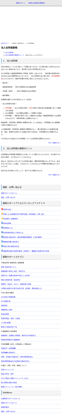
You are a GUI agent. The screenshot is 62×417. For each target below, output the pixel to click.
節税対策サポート (5, 43)
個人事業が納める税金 (9, 382)
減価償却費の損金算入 (11, 242)
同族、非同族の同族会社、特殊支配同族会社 (17, 357)
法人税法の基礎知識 (8, 297)
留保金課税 (7, 223)
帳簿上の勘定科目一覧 (9, 327)
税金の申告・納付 (7, 374)
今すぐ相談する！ (54, 143)
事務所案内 (5, 407)
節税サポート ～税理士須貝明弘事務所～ (31, 3)
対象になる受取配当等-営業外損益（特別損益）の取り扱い (24, 214)
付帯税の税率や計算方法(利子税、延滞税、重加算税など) (21, 288)
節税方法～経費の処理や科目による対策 (15, 275)
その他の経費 (6, 323)
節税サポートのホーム (9, 193)
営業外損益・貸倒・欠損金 (10, 318)
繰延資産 (4, 305)
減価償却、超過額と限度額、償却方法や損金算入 (18, 335)
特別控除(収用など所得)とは (13, 232)
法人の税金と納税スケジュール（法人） (15, 378)
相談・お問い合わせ (8, 197)
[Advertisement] (31, 24)
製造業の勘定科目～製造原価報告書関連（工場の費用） (23, 237)
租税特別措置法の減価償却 (10, 340)
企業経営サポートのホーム (10, 398)
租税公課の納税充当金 (11, 246)
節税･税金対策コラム (8, 267)
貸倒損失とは (8, 228)
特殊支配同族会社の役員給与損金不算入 (15, 361)
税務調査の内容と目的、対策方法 (13, 271)
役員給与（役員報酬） (9, 348)
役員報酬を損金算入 (8, 352)
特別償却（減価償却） (11, 219)
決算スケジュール (7, 369)
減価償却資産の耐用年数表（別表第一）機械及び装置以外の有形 (26, 251)
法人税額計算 (6, 301)
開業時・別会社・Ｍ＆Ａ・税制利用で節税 (16, 284)
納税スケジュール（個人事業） (12, 387)
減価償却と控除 (6, 310)
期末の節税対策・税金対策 (10, 280)
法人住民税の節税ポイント (14, 55)
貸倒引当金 (7, 209)
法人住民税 (9, 52)
